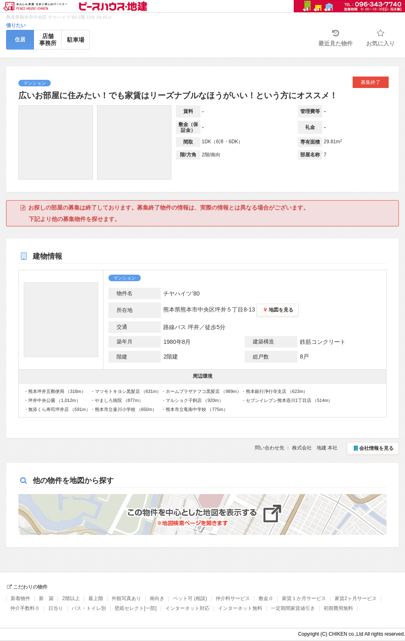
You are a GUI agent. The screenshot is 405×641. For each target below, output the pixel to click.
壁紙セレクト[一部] (136, 608)
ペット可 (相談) (190, 598)
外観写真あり (126, 598)
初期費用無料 (338, 608)
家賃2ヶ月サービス (356, 598)
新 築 (46, 598)
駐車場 (75, 39)
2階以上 (71, 598)
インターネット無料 (240, 608)
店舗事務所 (47, 39)
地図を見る (277, 310)
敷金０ (266, 598)
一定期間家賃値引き (293, 608)
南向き (157, 598)
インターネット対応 (187, 608)
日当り (55, 608)
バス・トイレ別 (89, 608)
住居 (20, 39)
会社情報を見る (373, 448)
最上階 (95, 598)
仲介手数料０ (25, 608)
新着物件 (20, 598)
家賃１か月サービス (304, 598)
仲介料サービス (233, 598)
